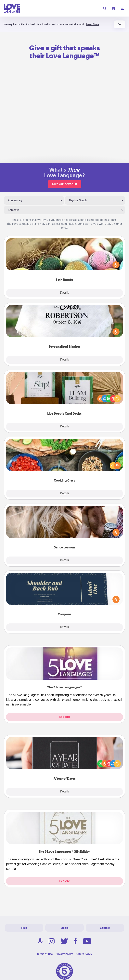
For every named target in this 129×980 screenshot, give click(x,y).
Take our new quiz (64, 184)
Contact (105, 928)
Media (64, 928)
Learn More (92, 24)
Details (64, 292)
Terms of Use (45, 954)
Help (24, 928)
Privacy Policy (64, 954)
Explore (64, 717)
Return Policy (84, 954)
